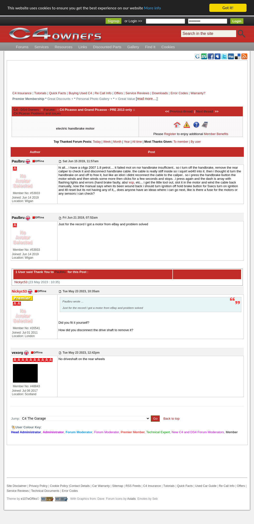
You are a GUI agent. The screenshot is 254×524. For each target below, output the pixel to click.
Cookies (168, 47)
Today (97, 141)
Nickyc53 (21, 282)
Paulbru (59, 272)
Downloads (160, 93)
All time (137, 141)
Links (82, 47)
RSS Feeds (133, 486)
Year (127, 141)
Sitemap (117, 486)
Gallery (133, 47)
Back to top (171, 418)
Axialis (131, 499)
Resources (63, 47)
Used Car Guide (206, 486)
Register (170, 134)
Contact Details (79, 486)
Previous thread (181, 111)
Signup (113, 21)
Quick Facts (58, 93)
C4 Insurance (22, 93)
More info (152, 8)
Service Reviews (137, 93)
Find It (150, 47)
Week (107, 141)
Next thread (204, 111)
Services (41, 47)
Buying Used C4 (80, 93)
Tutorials (40, 93)
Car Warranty (101, 486)
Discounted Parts (107, 47)
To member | (182, 141)
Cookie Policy (59, 486)
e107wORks (29, 499)
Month (117, 141)
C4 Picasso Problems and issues (37, 113)
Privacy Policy (38, 486)
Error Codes (179, 93)
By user (196, 141)
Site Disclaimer (17, 486)
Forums (22, 47)
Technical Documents (45, 491)
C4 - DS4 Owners (26, 110)
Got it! (227, 7)
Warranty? (197, 93)
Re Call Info (103, 93)
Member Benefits (216, 134)
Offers (118, 93)
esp (131, 182)
